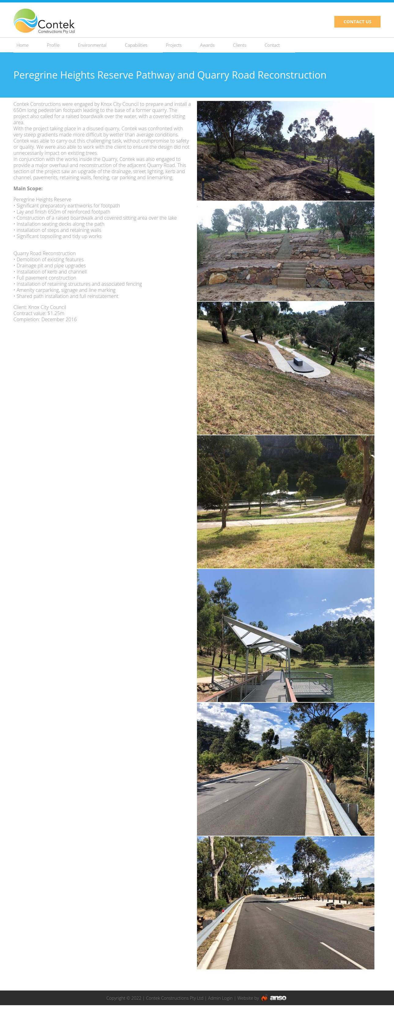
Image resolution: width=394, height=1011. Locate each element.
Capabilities (136, 45)
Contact (272, 45)
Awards (207, 45)
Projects (174, 45)
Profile (53, 45)
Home (22, 45)
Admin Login (220, 998)
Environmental (92, 45)
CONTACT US (357, 21)
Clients (239, 45)
